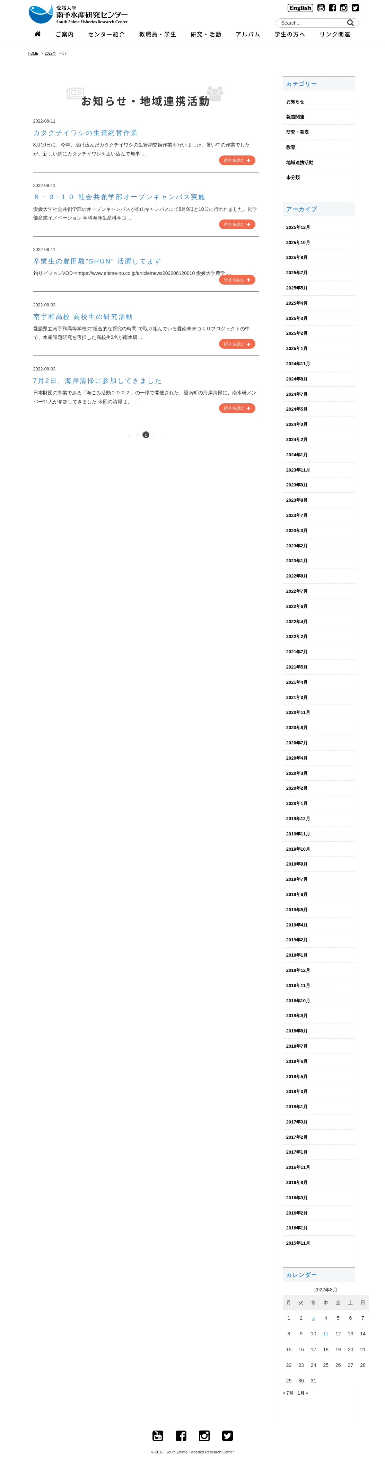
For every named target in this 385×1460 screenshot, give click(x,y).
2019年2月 (297, 932)
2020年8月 (297, 722)
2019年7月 (297, 872)
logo (87, 14)
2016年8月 (297, 1172)
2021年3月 (297, 692)
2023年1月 (297, 556)
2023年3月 (297, 526)
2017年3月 (297, 1112)
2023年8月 (297, 496)
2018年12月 (299, 962)
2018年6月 (297, 1052)
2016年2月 (297, 1203)
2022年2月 (297, 632)
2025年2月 (297, 331)
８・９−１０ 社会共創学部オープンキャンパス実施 (130, 196)
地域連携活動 (300, 161)
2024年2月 (297, 436)
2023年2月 (297, 542)
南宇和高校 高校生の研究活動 (89, 315)
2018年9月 (297, 1007)
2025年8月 (297, 256)
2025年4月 (297, 301)
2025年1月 (297, 346)
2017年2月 (297, 1127)
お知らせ (296, 101)
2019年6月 (297, 887)
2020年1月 (297, 797)
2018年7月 (297, 1037)
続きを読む (237, 159)
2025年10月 (299, 241)
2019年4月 (297, 917)
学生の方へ (290, 37)
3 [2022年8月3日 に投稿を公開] (313, 1307)
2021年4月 (297, 677)
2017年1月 (297, 1142)
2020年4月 (297, 752)
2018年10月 (299, 992)
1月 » (304, 1382)
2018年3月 (297, 1082)
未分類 (293, 176)
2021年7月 (297, 647)
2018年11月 (299, 977)
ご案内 (64, 37)
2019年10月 (299, 842)
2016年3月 (297, 1187)
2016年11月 (299, 1158)
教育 (291, 147)
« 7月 (288, 1382)
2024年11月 (299, 361)
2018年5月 (297, 1067)
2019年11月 (299, 827)
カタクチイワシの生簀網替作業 (92, 132)
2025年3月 (297, 316)
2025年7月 (297, 271)
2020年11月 (299, 707)
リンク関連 (335, 37)
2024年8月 (297, 376)
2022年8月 (297, 571)
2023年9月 (297, 481)
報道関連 (296, 116)
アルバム (248, 37)
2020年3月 (297, 767)
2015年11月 (299, 1233)
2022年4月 (297, 617)
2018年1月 (297, 1097)
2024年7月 (297, 391)
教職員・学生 (158, 37)
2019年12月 (299, 812)
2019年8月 (297, 857)
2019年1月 (297, 947)
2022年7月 (297, 587)
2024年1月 (297, 451)
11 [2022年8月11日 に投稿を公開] (326, 1323)
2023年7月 (297, 511)
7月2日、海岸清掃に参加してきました (106, 379)
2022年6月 (297, 601)
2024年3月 (297, 421)
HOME (33, 53)
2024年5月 (297, 406)
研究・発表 (298, 131)
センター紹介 (106, 37)
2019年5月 (297, 902)
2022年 (50, 53)
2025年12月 (299, 226)
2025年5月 (297, 286)
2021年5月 (297, 662)
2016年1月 (297, 1217)
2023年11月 (299, 466)
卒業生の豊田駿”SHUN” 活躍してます (105, 260)
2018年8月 (297, 1022)
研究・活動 (206, 37)
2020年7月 (297, 737)
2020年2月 (297, 782)
